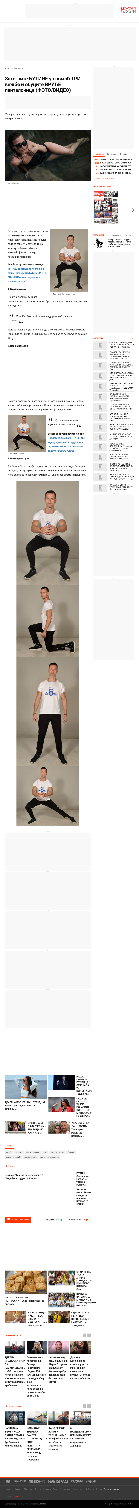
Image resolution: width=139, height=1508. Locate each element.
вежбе (9, 1152)
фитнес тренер (32, 1152)
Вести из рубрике (14, 1406)
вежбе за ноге (30, 1157)
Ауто (81, 1489)
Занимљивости (65, 1489)
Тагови (9, 1146)
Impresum (9, 1496)
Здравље (18, 1489)
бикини (71, 1152)
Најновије (99, 154)
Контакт (18, 1496)
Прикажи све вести (105, 178)
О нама (99, 1489)
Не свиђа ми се (78, 1220)
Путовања (47, 1489)
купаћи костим (57, 1152)
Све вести (98, 338)
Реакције (124, 154)
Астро (131, 235)
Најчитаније (111, 154)
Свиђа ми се (54, 1220)
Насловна (9, 1489)
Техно (75, 1489)
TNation (130, 1504)
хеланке (19, 1152)
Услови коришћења (111, 1489)
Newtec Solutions (117, 1504)
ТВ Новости (89, 1489)
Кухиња (38, 1489)
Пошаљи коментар (18, 1220)
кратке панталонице (49, 1157)
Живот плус (28, 1489)
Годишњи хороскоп (119, 235)
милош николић (13, 1157)
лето (45, 1152)
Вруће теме (11, 1166)
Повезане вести (13, 1335)
